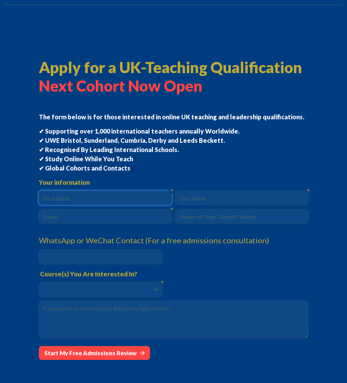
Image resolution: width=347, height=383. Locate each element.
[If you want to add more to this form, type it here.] (173, 319)
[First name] (105, 198)
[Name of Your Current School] (241, 216)
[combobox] (97, 289)
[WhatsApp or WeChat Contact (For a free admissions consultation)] (100, 257)
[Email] (105, 216)
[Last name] (241, 198)
